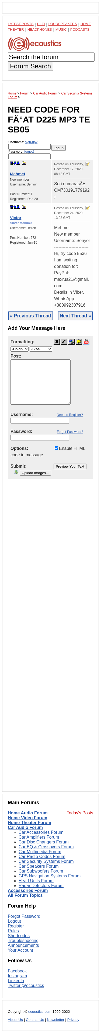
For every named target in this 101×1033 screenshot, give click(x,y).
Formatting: (22, 341)
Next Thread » (75, 315)
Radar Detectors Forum (41, 885)
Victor (15, 217)
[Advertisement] (50, 639)
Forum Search (30, 66)
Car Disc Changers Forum (44, 842)
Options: (19, 448)
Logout (14, 921)
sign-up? (31, 142)
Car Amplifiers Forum (39, 837)
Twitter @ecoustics (26, 985)
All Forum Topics (25, 895)
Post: (16, 356)
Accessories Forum (28, 890)
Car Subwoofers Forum (41, 871)
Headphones (39, 29)
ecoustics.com (39, 1012)
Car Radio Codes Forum (42, 856)
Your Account (20, 950)
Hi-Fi (41, 24)
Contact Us (35, 1020)
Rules (13, 931)
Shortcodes (19, 935)
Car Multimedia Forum (40, 851)
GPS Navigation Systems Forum (50, 876)
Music (61, 29)
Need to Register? (70, 415)
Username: (29, 145)
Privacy (73, 1020)
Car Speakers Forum (39, 866)
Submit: (19, 466)
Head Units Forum (36, 880)
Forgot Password (24, 916)
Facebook (17, 971)
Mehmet (17, 173)
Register (16, 926)
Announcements (23, 945)
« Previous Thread (30, 315)
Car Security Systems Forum (46, 861)
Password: (29, 154)
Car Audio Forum (25, 827)
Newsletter (55, 1020)
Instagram (17, 976)
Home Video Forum (27, 817)
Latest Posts (21, 24)
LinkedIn (16, 980)
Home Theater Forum (29, 822)
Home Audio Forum (28, 813)
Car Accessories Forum (41, 832)
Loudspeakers (62, 24)
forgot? (29, 151)
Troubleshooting (23, 940)
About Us (15, 1020)
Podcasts (80, 29)
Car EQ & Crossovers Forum (46, 847)
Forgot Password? (70, 432)
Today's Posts (80, 813)
